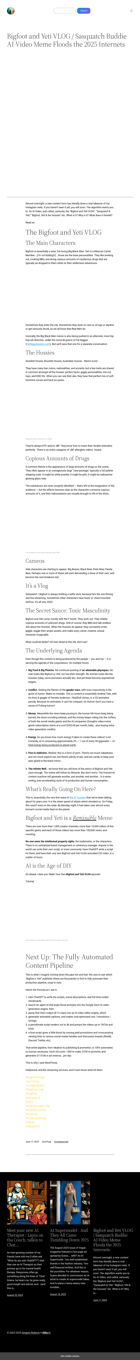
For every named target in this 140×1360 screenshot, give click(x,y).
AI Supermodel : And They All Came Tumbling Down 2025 (69, 1235)
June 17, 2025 (100, 1300)
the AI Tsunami (78, 797)
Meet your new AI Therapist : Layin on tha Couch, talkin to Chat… (25, 1237)
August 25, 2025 (15, 1295)
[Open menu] (131, 10)
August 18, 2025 (58, 1294)
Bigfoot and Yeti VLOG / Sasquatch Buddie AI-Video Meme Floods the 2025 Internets (113, 1240)
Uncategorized (61, 1141)
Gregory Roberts (31, 1332)
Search (83, 11)
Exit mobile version (70, 1356)
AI (46, 1332)
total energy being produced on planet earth (52, 745)
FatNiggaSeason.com (38, 344)
